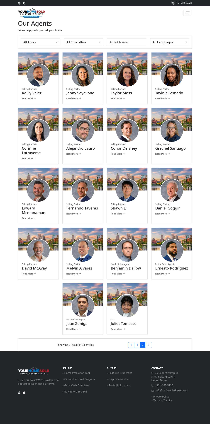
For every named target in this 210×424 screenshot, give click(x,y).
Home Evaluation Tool (77, 373)
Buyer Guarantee (119, 379)
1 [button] (137, 345)
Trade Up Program (119, 385)
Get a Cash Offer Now (77, 385)
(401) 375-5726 (164, 385)
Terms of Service (162, 400)
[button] (131, 345)
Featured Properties (120, 373)
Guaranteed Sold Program (79, 379)
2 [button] (142, 345)
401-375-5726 (181, 3)
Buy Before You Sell (75, 391)
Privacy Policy (161, 396)
